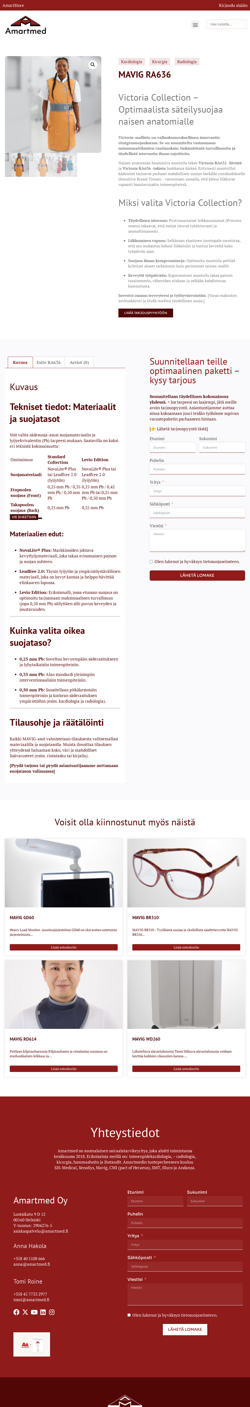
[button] (195, 25)
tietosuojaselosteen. (221, 561)
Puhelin (157, 460)
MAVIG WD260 (146, 1038)
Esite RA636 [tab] (49, 362)
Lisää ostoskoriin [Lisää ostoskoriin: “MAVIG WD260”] (186, 1068)
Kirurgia (159, 61)
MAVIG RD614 (23, 1038)
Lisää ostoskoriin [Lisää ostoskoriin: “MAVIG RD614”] (63, 1068)
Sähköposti (160, 503)
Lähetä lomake (197, 574)
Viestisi (156, 525)
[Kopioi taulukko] (40, 517)
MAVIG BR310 (145, 917)
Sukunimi (208, 438)
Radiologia (187, 61)
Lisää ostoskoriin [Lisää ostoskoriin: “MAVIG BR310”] (186, 946)
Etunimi (157, 438)
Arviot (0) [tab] (79, 362)
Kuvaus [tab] (20, 362)
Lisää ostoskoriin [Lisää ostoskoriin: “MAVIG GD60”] (63, 946)
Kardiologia (131, 61)
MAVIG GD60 (22, 917)
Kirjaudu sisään (233, 5)
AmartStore (13, 5)
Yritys (155, 481)
